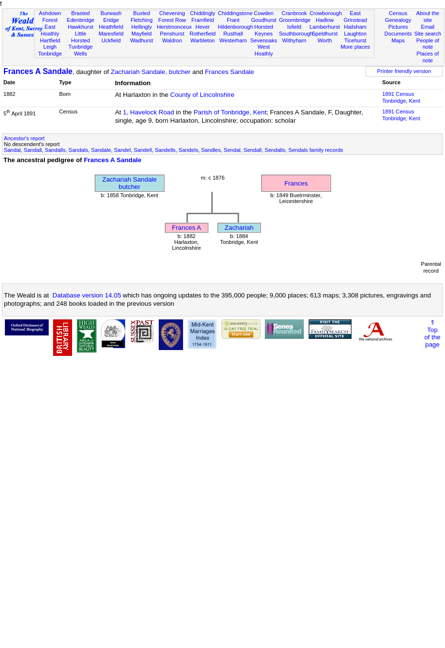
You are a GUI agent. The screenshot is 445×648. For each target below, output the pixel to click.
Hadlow (324, 20)
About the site (428, 16)
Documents (398, 34)
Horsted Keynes (263, 30)
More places (355, 47)
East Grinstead (355, 16)
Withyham (294, 40)
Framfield (202, 20)
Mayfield (141, 34)
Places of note (428, 57)
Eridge (111, 20)
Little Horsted (80, 37)
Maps (398, 40)
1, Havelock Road (148, 112)
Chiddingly (202, 13)
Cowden (264, 13)
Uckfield (111, 40)
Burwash (110, 13)
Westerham (233, 40)
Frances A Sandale (38, 71)
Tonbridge (50, 53)
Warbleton (202, 40)
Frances (296, 183)
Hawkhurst (80, 27)
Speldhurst (324, 34)
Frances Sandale (229, 71)
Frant (233, 20)
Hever (202, 27)
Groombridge (295, 20)
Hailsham (355, 27)
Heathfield (111, 27)
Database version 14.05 (87, 295)
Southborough (296, 34)
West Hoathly (264, 50)
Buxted (141, 13)
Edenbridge (80, 20)
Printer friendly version (404, 71)
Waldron (172, 40)
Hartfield (50, 40)
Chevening (172, 13)
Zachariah (238, 227)
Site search (428, 34)
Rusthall (233, 34)
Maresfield (110, 34)
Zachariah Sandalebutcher (129, 183)
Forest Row (172, 20)
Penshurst (172, 34)
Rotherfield (202, 34)
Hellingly (141, 27)
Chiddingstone (235, 13)
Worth (324, 40)
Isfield (294, 27)
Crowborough (326, 13)
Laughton (355, 34)
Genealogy (398, 20)
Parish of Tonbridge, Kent (230, 112)
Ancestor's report (24, 138)
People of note (427, 43)
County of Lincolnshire (202, 94)
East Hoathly (50, 30)
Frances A (186, 227)
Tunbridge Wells (81, 50)
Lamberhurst (325, 27)
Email (428, 27)
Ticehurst (355, 40)
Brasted (80, 13)
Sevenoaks (263, 40)
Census (398, 13)
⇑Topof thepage (432, 333)
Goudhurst (264, 20)
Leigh (49, 47)
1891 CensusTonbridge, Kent (401, 97)
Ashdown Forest (50, 16)
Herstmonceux (174, 27)
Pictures (398, 27)
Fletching (141, 20)
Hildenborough (235, 27)
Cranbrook (294, 13)
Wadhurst (141, 40)
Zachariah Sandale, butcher (151, 71)
